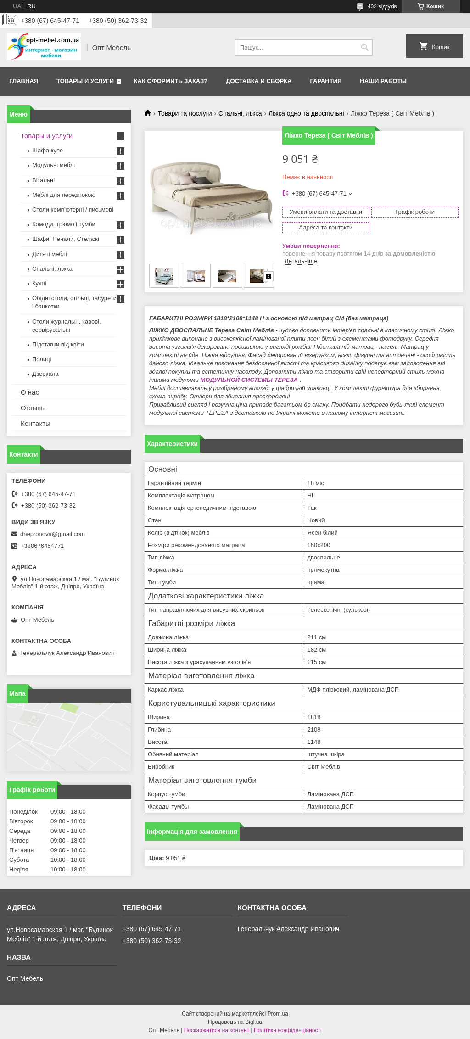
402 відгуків (382, 6)
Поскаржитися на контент (216, 1030)
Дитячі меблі (49, 254)
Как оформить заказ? (171, 81)
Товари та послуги (184, 113)
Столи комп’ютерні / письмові (72, 209)
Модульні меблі (53, 165)
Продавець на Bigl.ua (235, 1022)
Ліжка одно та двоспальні (306, 113)
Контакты (35, 423)
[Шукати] (365, 47)
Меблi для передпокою (63, 194)
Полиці (41, 359)
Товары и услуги (85, 81)
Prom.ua (278, 1014)
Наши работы (383, 81)
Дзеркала (45, 373)
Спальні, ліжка (240, 113)
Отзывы (33, 408)
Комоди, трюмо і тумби (63, 224)
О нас (30, 392)
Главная (23, 81)
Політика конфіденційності (288, 1030)
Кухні (39, 283)
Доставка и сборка (258, 81)
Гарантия (325, 81)
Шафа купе (47, 150)
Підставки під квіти (58, 344)
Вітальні (43, 180)
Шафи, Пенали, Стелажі (65, 238)
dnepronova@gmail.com (52, 534)
